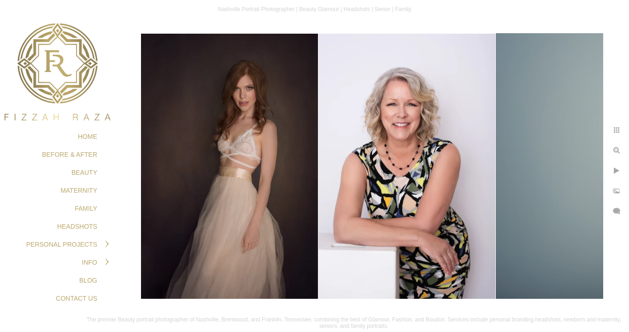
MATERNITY (78, 190)
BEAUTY (84, 172)
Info (89, 262)
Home (87, 136)
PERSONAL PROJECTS (61, 244)
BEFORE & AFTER (69, 154)
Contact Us (76, 298)
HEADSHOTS (77, 226)
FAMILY (86, 208)
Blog (88, 280)
